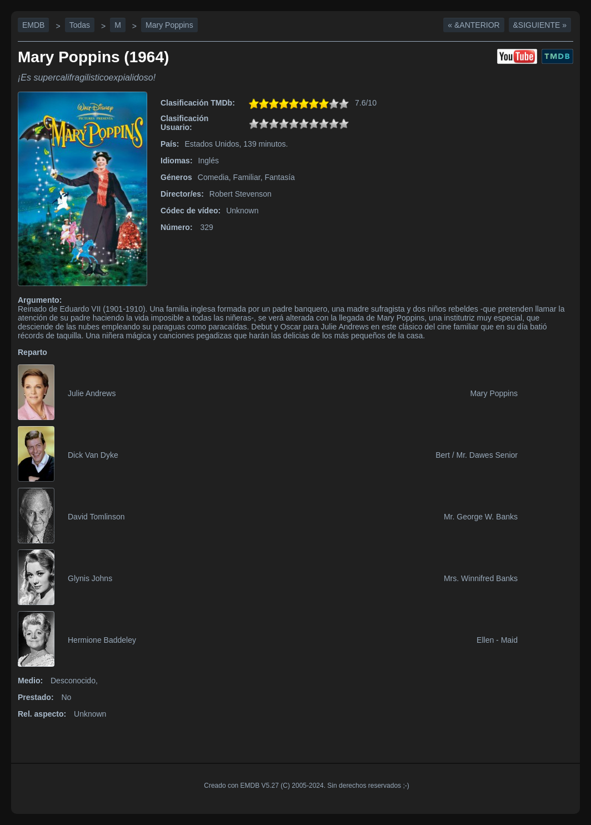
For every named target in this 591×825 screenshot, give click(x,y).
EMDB (33, 25)
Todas (79, 25)
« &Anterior (473, 25)
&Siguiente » (540, 25)
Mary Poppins (169, 25)
